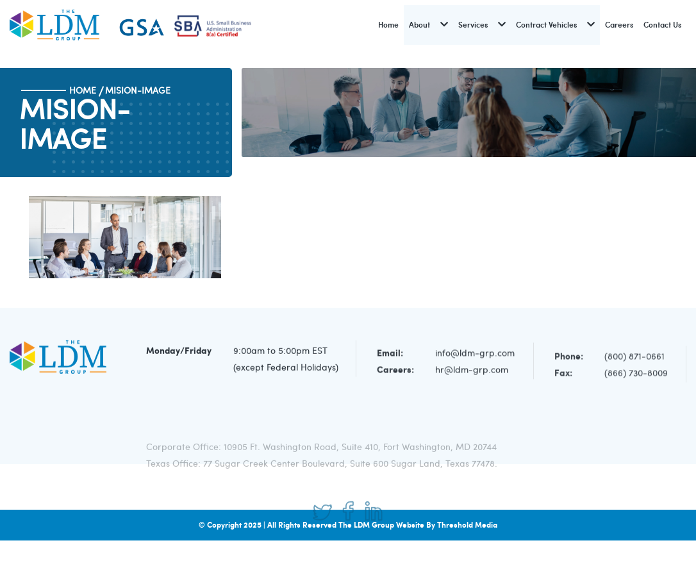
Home (388, 24)
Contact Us (662, 24)
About (419, 24)
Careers (619, 24)
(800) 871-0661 (634, 359)
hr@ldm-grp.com (471, 371)
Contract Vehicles (546, 24)
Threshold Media (467, 524)
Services (473, 24)
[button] (444, 25)
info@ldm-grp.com (475, 355)
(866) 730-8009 (636, 375)
